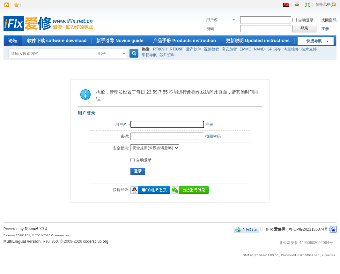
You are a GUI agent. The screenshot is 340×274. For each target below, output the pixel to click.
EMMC (245, 49)
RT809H (160, 49)
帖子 (102, 53)
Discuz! (31, 229)
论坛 (12, 40)
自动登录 (303, 20)
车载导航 (149, 55)
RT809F (176, 49)
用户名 (212, 20)
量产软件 (193, 49)
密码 (210, 29)
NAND (259, 49)
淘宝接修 (291, 49)
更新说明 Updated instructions (258, 40)
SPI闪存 (274, 49)
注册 (325, 29)
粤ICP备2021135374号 (308, 229)
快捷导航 (314, 41)
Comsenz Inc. (60, 235)
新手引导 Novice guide (119, 40)
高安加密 (229, 49)
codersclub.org (95, 241)
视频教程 (211, 49)
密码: (125, 136)
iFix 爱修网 (275, 229)
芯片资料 (167, 55)
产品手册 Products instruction (184, 40)
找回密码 (328, 20)
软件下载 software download (57, 40)
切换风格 (325, 4)
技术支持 (309, 49)
